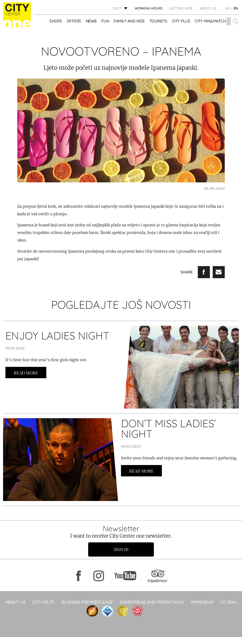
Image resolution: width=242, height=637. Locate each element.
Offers (74, 21)
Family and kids (129, 21)
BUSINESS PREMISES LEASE (87, 602)
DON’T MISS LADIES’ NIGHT (168, 428)
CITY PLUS (181, 21)
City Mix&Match (210, 21)
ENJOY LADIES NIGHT (57, 335)
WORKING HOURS (148, 8)
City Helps (43, 602)
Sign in (121, 549)
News (91, 21)
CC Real (228, 602)
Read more (26, 373)
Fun (105, 21)
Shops (55, 21)
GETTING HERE (181, 8)
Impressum (201, 602)
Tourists (158, 21)
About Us (208, 8)
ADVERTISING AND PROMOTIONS (151, 602)
